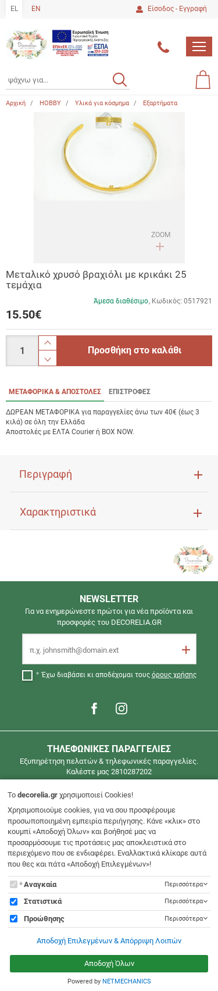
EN (36, 9)
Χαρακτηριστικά (58, 512)
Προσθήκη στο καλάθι (134, 350)
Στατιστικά (43, 901)
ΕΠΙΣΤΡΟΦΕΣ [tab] (130, 392)
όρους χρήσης (174, 675)
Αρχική (16, 103)
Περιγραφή (45, 474)
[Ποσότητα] (22, 350)
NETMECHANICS (126, 981)
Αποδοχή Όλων (109, 963)
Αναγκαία (40, 884)
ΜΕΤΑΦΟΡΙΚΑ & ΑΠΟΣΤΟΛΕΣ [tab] (55, 392)
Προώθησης (44, 918)
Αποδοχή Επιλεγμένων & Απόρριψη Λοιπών (109, 940)
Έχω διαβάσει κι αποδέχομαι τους (119, 675)
